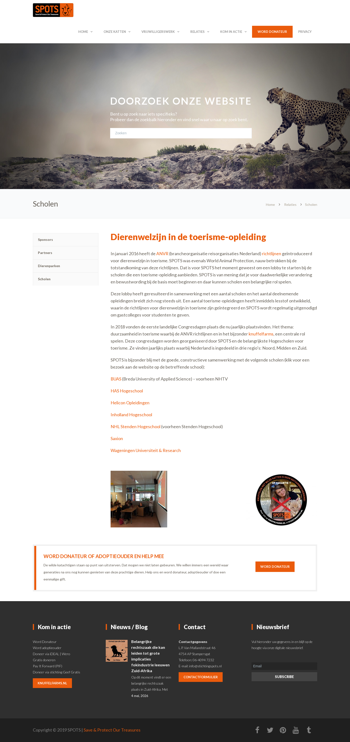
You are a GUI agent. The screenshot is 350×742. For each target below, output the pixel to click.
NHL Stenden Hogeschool (135, 426)
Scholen (44, 279)
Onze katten (115, 32)
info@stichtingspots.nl (205, 666)
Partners (45, 253)
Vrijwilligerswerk (158, 32)
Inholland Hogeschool (131, 414)
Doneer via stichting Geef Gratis (56, 672)
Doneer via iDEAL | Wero (51, 654)
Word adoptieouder (47, 648)
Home (83, 32)
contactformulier (201, 677)
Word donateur (272, 32)
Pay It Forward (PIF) (47, 666)
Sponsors (45, 239)
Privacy (305, 32)
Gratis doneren (44, 660)
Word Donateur (45, 642)
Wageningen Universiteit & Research (146, 450)
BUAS (116, 378)
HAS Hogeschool (127, 390)
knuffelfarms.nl (52, 683)
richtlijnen (271, 253)
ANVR (162, 253)
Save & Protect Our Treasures (112, 730)
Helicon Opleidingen (130, 402)
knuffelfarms (261, 333)
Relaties (197, 32)
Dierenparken (49, 266)
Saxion (117, 438)
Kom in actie (231, 32)
